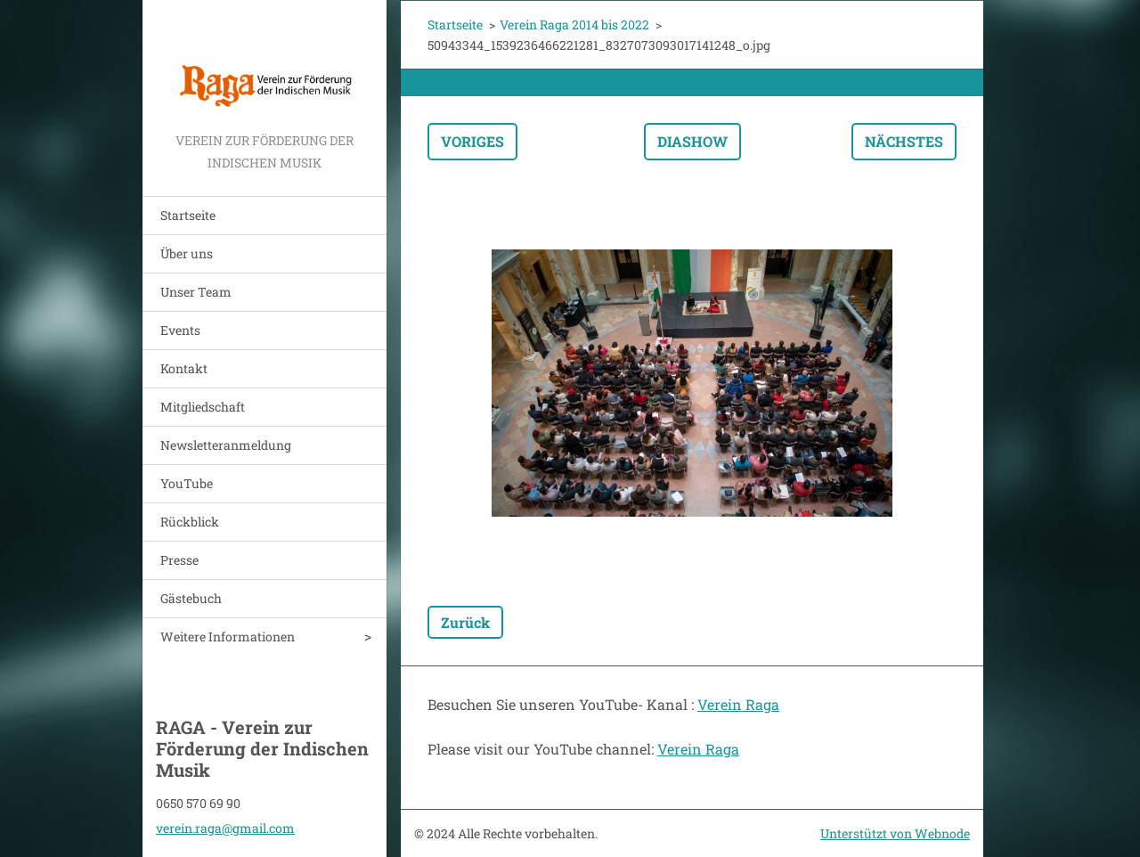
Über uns (186, 253)
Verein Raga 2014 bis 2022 (574, 24)
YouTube (186, 483)
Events (180, 330)
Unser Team (196, 291)
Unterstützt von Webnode (895, 833)
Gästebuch (191, 598)
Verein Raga (738, 704)
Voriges (472, 141)
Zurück (465, 622)
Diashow (692, 141)
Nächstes (904, 141)
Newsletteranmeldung (225, 445)
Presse (179, 559)
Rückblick (189, 521)
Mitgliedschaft (202, 406)
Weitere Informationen (227, 636)
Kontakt (184, 368)
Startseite (188, 215)
